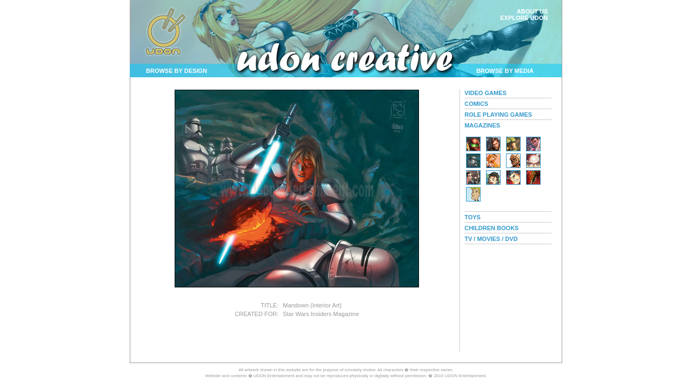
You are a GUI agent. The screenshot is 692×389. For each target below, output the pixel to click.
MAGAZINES (482, 125)
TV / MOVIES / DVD (490, 239)
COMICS (476, 103)
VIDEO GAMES (485, 93)
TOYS (472, 217)
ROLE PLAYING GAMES (498, 114)
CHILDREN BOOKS (491, 228)
